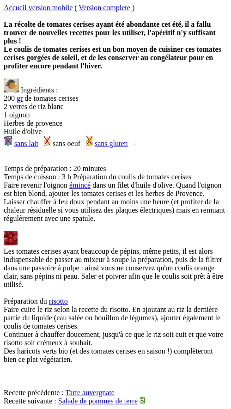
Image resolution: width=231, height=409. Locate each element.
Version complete (104, 8)
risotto (58, 301)
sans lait (26, 143)
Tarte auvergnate (90, 393)
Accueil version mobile (38, 8)
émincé (80, 185)
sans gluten (111, 143)
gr (20, 98)
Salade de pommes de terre (98, 401)
